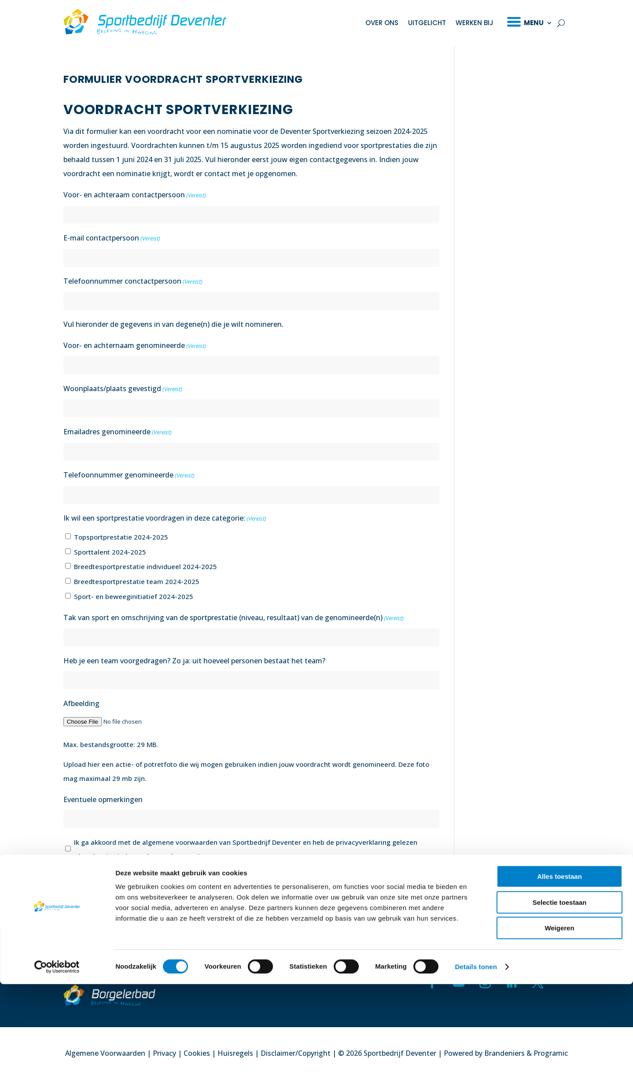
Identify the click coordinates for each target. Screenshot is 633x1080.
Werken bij (474, 22)
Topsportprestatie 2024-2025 (121, 537)
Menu (534, 22)
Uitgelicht (427, 22)
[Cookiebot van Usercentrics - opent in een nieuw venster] (57, 1062)
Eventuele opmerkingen (103, 799)
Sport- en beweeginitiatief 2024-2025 (133, 596)
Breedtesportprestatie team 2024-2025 (136, 581)
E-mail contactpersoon (111, 238)
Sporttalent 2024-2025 (110, 551)
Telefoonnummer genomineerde (129, 475)
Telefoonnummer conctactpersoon (132, 281)
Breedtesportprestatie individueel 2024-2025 (145, 566)
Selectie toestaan (560, 998)
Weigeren (559, 1024)
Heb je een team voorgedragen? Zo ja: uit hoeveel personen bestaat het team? (194, 661)
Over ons (381, 22)
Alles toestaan (559, 972)
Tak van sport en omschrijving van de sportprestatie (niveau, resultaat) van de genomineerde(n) (233, 618)
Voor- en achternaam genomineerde (134, 346)
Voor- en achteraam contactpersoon (134, 195)
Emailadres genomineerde (117, 432)
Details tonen (476, 1062)
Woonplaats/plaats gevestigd (122, 389)
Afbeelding (81, 703)
